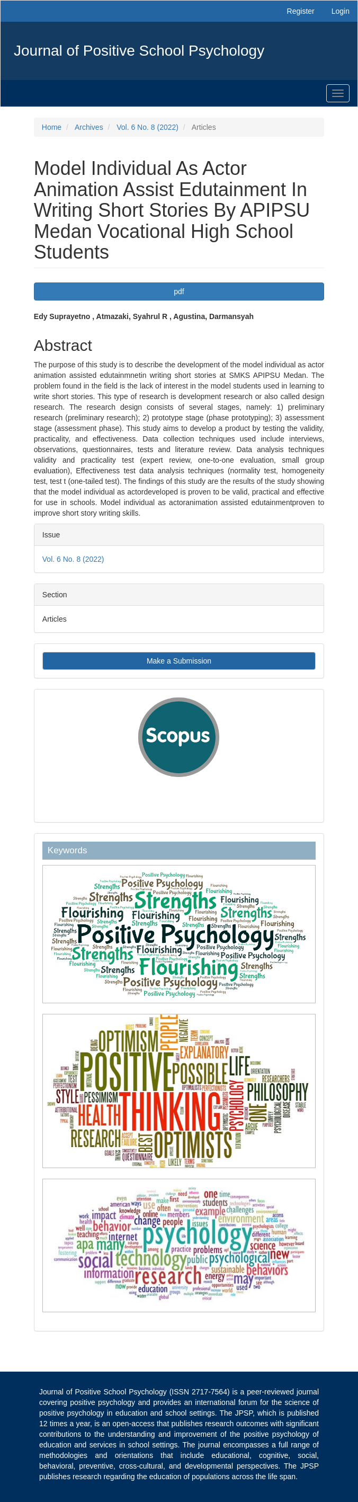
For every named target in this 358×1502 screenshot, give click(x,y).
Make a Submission (179, 661)
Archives (89, 127)
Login (341, 11)
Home (51, 127)
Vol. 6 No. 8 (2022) (147, 127)
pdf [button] (179, 291)
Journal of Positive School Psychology (139, 50)
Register (301, 11)
